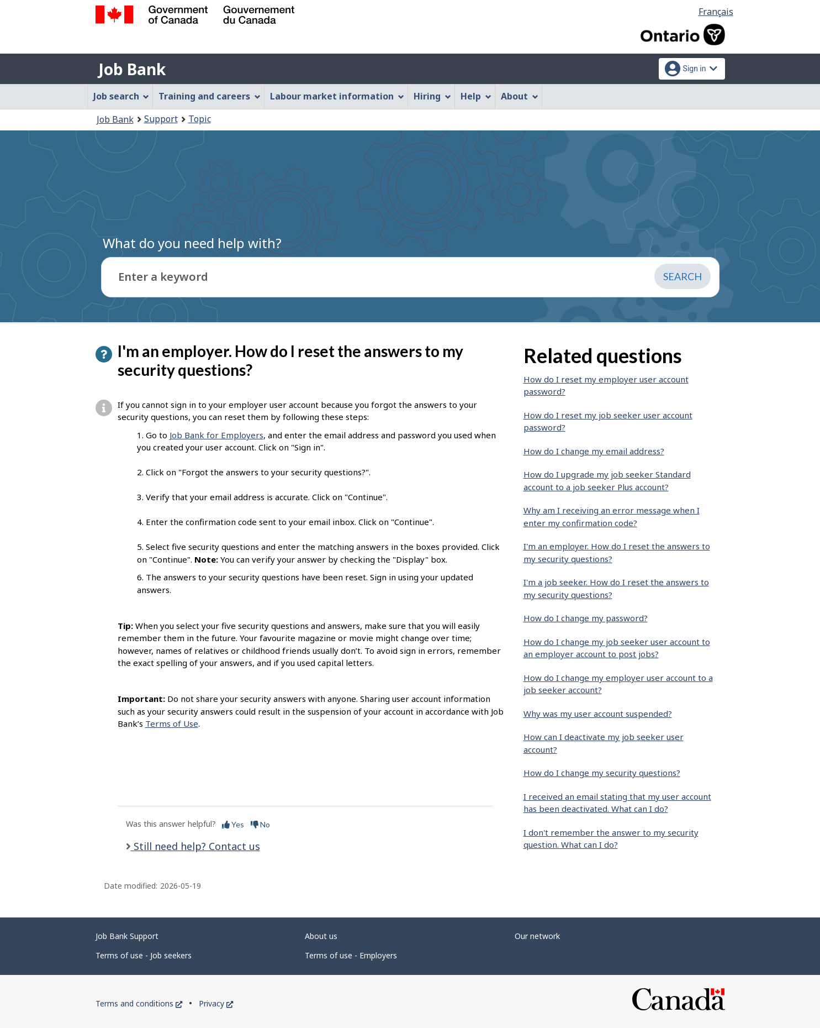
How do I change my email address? (593, 451)
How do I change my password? (585, 617)
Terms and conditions (139, 1003)
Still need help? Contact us (195, 846)
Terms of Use (171, 723)
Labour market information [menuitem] (337, 96)
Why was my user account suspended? (597, 713)
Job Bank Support (127, 936)
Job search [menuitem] (121, 96)
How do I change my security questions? (601, 772)
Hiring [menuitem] (432, 96)
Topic (199, 119)
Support (161, 119)
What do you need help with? (192, 242)
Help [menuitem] (476, 96)
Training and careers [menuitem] (209, 96)
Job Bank (132, 69)
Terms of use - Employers (351, 955)
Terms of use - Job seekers (144, 955)
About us (321, 936)
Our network (537, 936)
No (260, 824)
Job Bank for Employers (216, 434)
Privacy (216, 1003)
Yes (233, 824)
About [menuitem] (519, 96)
